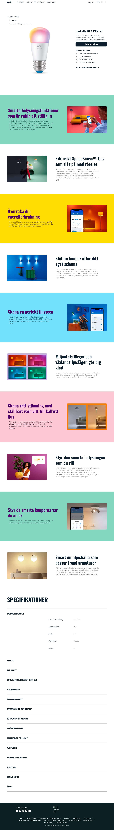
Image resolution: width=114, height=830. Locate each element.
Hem (22, 818)
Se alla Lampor (13, 17)
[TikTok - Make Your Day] (29, 810)
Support (91, 2)
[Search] (106, 2)
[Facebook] (17, 810)
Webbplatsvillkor (74, 820)
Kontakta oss (76, 818)
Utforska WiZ (31, 2)
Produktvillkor (88, 820)
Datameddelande (61, 822)
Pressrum (87, 818)
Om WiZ (67, 818)
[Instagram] (20, 810)
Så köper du (51, 2)
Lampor (13, 20)
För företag (41, 2)
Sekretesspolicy (23, 820)
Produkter (21, 2)
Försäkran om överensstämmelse (50, 818)
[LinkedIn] (23, 810)
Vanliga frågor (31, 818)
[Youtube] (26, 810)
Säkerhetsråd (36, 820)
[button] (99, 2)
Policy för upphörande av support (55, 820)
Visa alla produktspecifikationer (87, 68)
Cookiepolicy (48, 822)
